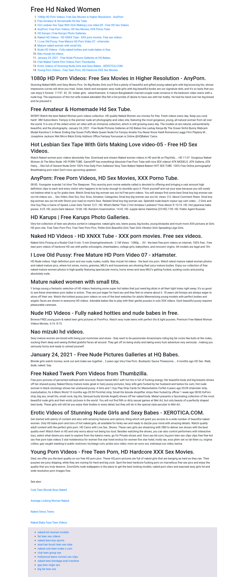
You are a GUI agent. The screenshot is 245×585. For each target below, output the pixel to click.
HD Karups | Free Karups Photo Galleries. (62, 33)
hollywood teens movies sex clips (58, 556)
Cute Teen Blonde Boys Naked (49, 489)
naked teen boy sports (51, 540)
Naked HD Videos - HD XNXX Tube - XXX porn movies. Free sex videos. (79, 37)
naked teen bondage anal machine (58, 561)
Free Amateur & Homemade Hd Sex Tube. (62, 21)
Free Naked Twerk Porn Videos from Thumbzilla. (66, 62)
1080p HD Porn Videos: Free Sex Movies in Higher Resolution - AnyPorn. (80, 17)
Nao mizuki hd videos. (50, 53)
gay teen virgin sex (49, 565)
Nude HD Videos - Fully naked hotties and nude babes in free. (74, 49)
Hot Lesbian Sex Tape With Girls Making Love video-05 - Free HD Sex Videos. (83, 25)
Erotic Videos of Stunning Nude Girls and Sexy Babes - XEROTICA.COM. (80, 66)
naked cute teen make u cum (55, 548)
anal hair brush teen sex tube (55, 544)
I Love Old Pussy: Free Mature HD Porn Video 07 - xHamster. (73, 41)
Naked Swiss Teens (42, 511)
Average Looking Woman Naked (50, 500)
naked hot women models (53, 532)
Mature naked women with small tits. (59, 45)
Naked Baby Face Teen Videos (49, 522)
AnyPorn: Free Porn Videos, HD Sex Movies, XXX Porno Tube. (74, 29)
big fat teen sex (47, 569)
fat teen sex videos (49, 536)
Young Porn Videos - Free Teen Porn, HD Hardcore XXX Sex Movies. (77, 70)
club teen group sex (49, 552)
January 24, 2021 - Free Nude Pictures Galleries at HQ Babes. (74, 57)
